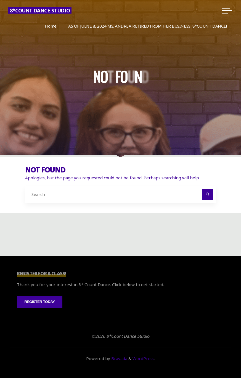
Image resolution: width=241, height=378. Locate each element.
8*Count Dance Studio (40, 10)
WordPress (143, 358)
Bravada (118, 358)
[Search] (207, 194)
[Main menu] (227, 10)
